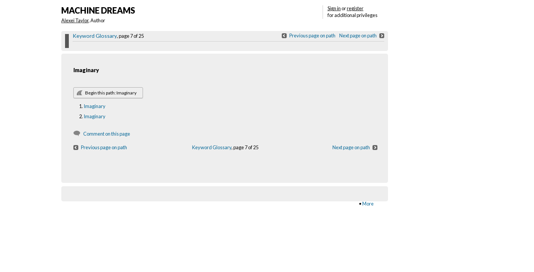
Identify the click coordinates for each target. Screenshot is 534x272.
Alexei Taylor (74, 20)
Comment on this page (106, 134)
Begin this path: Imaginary (111, 93)
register (355, 8)
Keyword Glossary (95, 35)
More (368, 204)
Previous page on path (312, 35)
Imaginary (95, 106)
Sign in (334, 8)
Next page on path (358, 35)
